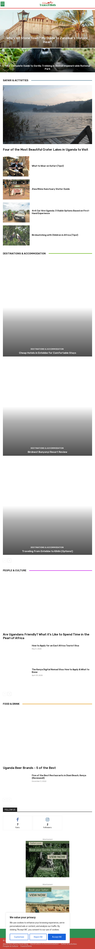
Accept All (56, 937)
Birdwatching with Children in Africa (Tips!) (55, 235)
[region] (38, 928)
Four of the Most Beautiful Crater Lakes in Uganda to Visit (45, 149)
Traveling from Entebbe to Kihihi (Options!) (47, 551)
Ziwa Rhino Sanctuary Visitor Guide (51, 189)
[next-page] (9, 560)
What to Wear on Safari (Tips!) (48, 166)
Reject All (38, 937)
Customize (19, 937)
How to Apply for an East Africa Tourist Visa (55, 645)
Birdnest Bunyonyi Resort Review (47, 451)
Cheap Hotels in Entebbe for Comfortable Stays (47, 352)
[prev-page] (5, 560)
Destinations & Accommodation (47, 349)
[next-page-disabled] (9, 800)
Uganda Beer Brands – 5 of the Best (29, 768)
